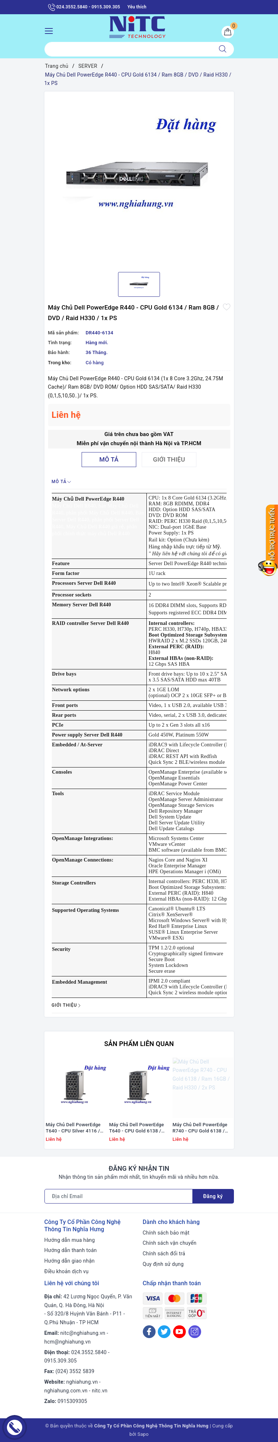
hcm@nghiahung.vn (67, 1342)
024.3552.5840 (89, 1352)
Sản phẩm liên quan (139, 1044)
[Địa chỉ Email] (118, 1196)
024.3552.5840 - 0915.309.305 (84, 7)
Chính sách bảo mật (166, 1233)
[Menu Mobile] (50, 30)
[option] (139, 179)
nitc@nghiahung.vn (82, 1333)
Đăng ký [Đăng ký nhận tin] (213, 1196)
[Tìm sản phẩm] (128, 49)
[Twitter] (164, 1331)
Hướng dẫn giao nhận (69, 1261)
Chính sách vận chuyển (170, 1243)
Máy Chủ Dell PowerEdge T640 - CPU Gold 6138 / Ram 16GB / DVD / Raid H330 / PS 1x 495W (136, 1128)
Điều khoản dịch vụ (66, 1271)
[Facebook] (149, 1331)
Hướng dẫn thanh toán (70, 1250)
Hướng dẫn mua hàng (69, 1240)
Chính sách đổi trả (164, 1253)
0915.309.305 (60, 1361)
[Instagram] (194, 1331)
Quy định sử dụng (163, 1264)
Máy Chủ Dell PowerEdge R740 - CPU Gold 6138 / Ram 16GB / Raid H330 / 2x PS (203, 1128)
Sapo (143, 1434)
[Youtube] (179, 1331)
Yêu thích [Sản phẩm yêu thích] (137, 6)
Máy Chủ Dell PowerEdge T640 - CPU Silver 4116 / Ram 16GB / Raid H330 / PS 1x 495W (73, 1128)
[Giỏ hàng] (228, 32)
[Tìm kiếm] (222, 49)
